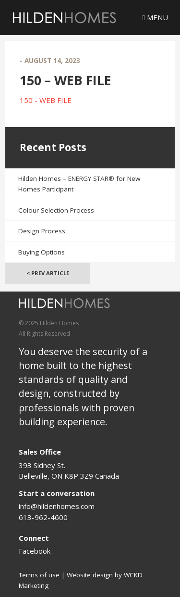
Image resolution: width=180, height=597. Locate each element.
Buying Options (41, 252)
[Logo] (64, 18)
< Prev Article (47, 273)
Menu (155, 17)
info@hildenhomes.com (57, 506)
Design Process (41, 231)
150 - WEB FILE (46, 100)
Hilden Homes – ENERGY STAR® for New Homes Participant (79, 184)
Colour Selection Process (56, 210)
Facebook (34, 551)
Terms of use (39, 575)
